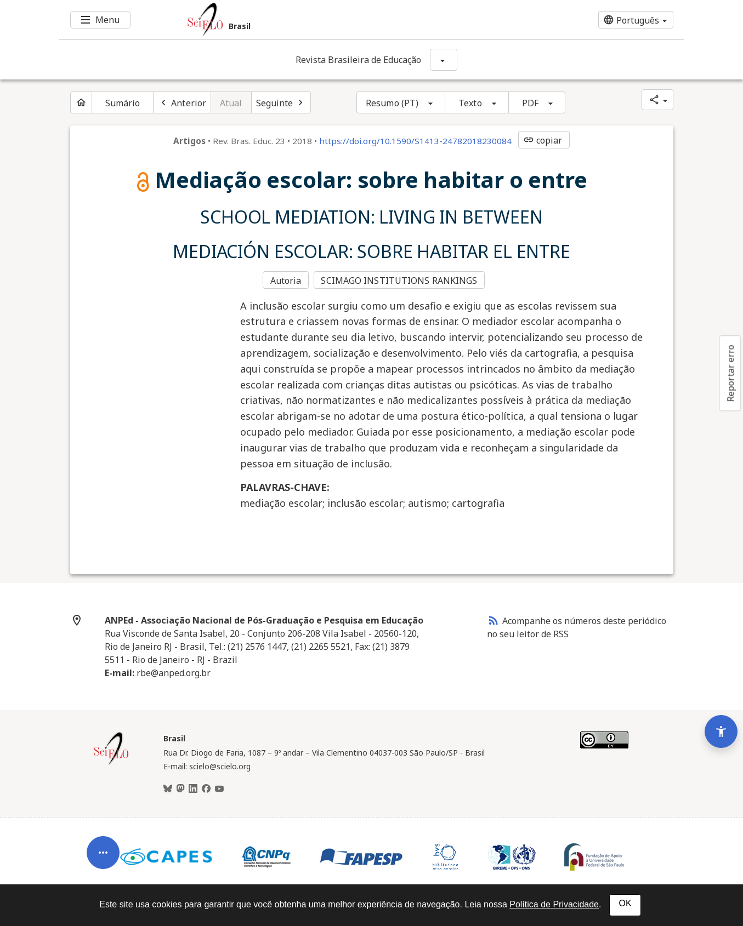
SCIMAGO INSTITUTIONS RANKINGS (400, 280)
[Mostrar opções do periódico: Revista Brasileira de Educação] (443, 60)
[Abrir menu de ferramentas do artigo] (103, 844)
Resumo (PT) (392, 103)
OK (625, 903)
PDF (530, 103)
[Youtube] (219, 788)
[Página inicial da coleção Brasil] (111, 762)
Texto (470, 103)
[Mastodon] (180, 788)
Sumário (122, 103)
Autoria (286, 280)
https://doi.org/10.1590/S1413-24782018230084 (415, 140)
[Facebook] (206, 788)
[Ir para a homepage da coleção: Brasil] (319, 19)
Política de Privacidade (554, 904)
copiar (543, 140)
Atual (231, 103)
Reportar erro (730, 373)
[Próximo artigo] (281, 102)
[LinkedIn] (193, 788)
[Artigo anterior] (182, 102)
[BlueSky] (167, 788)
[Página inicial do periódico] (81, 102)
